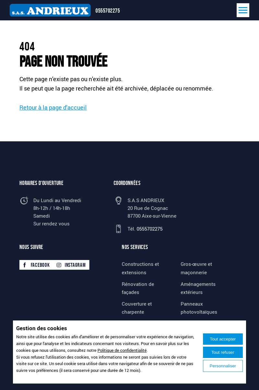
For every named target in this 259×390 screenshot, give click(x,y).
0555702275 (108, 10)
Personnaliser (223, 365)
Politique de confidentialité (122, 350)
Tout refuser (222, 352)
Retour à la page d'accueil (53, 107)
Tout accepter (223, 339)
